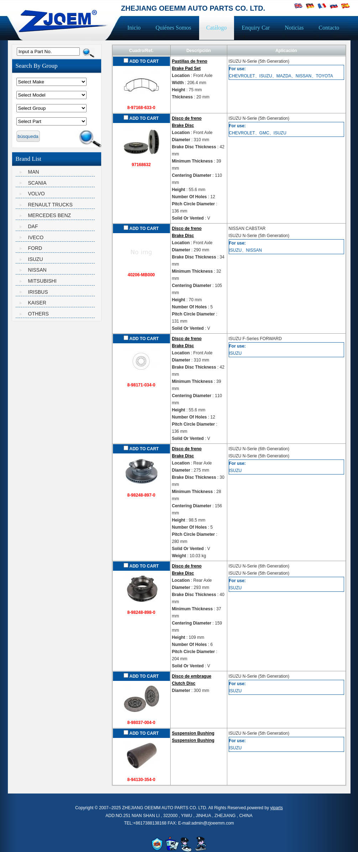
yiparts (276, 807)
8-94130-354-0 (141, 779)
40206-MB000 (141, 274)
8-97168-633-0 (141, 107)
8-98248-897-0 (141, 495)
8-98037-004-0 (141, 722)
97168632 (141, 164)
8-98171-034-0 (141, 385)
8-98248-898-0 (141, 612)
